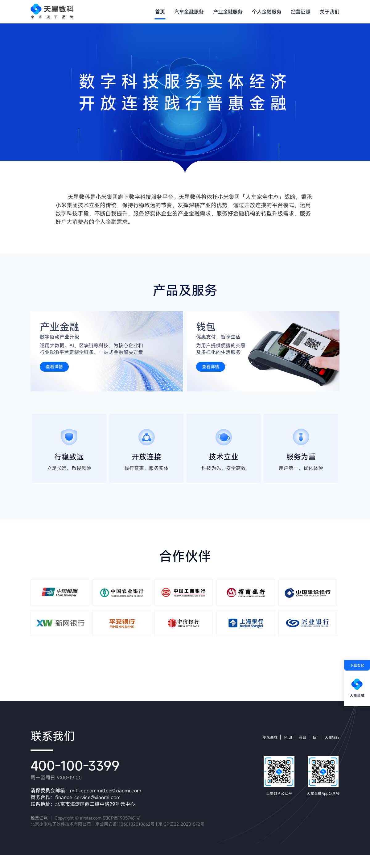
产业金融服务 (228, 11)
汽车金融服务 (189, 11)
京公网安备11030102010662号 (125, 824)
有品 (302, 737)
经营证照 (300, 11)
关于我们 (329, 11)
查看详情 (54, 367)
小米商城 (270, 737)
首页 (160, 11)
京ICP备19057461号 (121, 818)
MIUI (288, 737)
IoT (315, 737)
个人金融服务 (267, 11)
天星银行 (332, 737)
